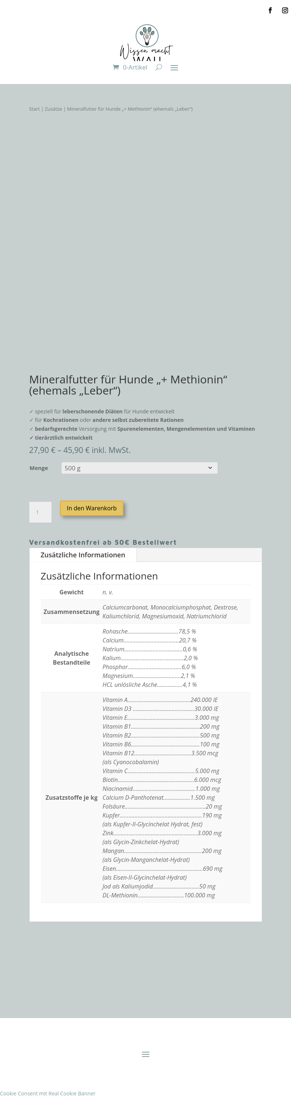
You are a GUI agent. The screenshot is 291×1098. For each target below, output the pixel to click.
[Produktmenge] (40, 512)
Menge (39, 467)
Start (34, 108)
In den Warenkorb (92, 508)
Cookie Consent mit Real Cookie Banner (48, 1093)
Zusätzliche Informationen (83, 554)
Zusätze (53, 108)
